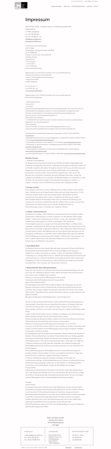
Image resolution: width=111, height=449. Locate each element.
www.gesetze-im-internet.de (51, 111)
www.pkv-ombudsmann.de (33, 147)
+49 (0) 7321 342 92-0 (78, 1)
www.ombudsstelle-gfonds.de (72, 142)
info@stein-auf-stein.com (92, 1)
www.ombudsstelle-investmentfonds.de (42, 140)
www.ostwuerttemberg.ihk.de (33, 90)
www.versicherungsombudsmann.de (74, 153)
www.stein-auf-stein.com (33, 41)
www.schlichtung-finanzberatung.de (36, 151)
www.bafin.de (30, 135)
